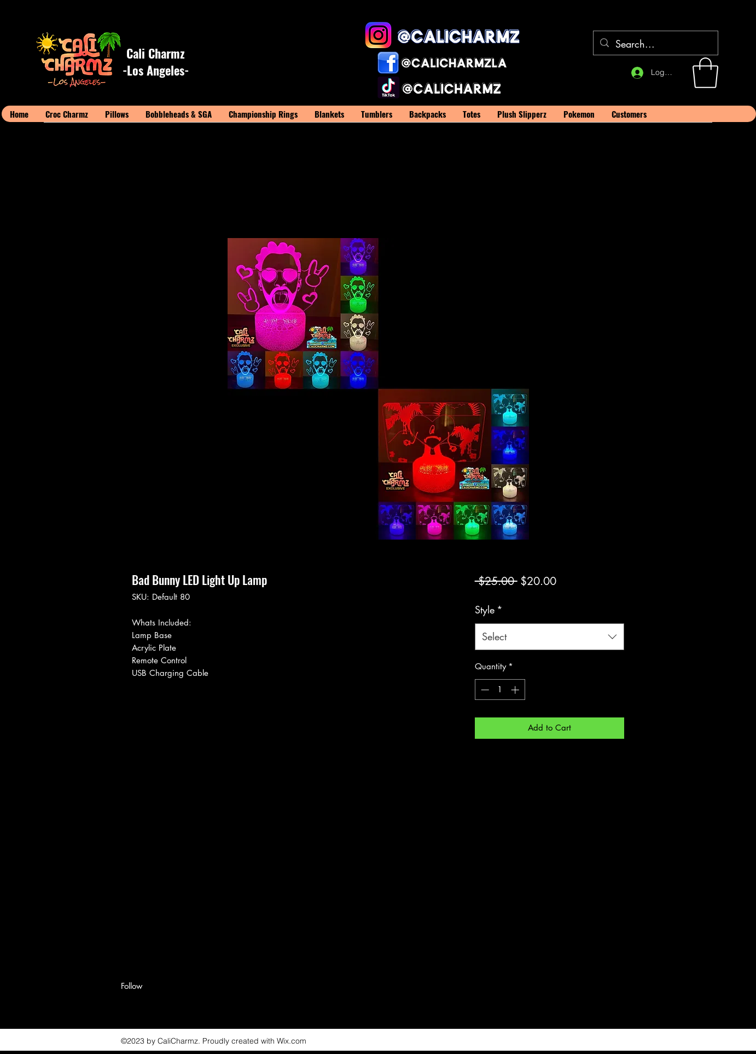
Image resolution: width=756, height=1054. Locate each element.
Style (489, 609)
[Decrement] (483, 690)
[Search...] (655, 44)
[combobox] (549, 637)
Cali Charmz (155, 53)
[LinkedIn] (159, 1005)
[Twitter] (142, 1005)
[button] (705, 72)
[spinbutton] (500, 690)
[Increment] (516, 690)
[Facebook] (126, 1005)
